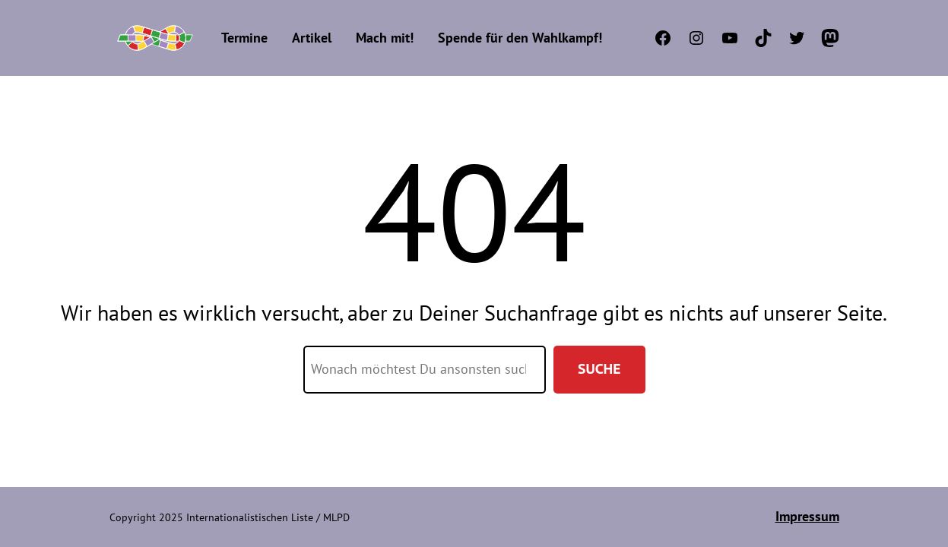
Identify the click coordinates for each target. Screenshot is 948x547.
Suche (599, 369)
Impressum (807, 516)
